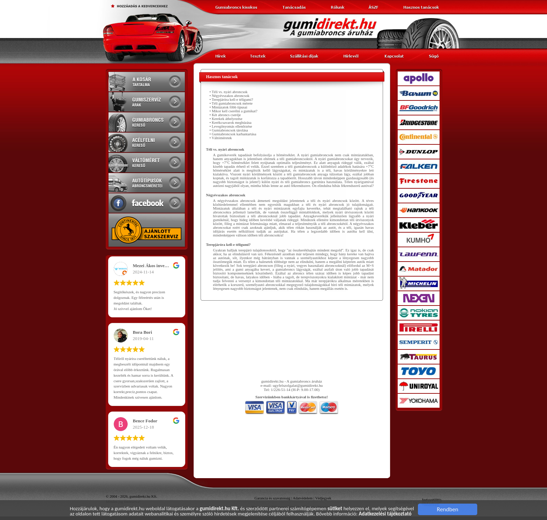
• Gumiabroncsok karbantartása (233, 134)
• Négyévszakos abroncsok (229, 96)
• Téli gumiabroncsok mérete (231, 103)
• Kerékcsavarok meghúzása (231, 123)
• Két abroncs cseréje (225, 115)
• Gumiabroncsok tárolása (229, 130)
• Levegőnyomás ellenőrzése (231, 126)
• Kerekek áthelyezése (226, 119)
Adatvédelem (303, 498)
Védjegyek (323, 498)
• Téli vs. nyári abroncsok (229, 92)
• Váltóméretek (221, 138)
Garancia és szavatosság (272, 498)
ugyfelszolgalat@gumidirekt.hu (298, 385)
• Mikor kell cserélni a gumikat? (233, 111)
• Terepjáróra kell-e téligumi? (231, 99)
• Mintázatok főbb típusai (228, 107)
